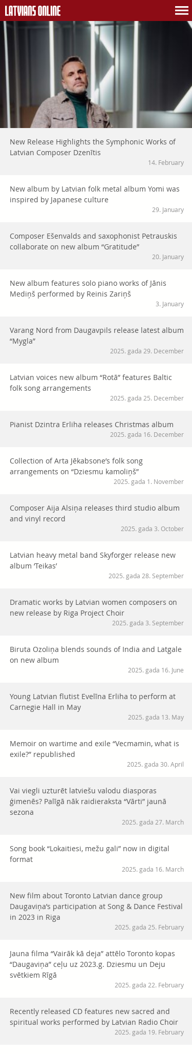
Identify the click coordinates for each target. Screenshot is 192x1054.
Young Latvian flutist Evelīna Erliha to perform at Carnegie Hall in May (97, 706)
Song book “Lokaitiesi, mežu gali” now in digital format (97, 859)
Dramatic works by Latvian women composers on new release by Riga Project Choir (97, 612)
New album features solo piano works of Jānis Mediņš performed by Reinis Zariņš (97, 293)
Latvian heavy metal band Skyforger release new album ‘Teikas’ (97, 565)
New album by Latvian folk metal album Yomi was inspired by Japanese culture (97, 199)
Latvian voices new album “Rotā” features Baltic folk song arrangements (97, 387)
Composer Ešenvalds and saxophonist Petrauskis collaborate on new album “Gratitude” (97, 246)
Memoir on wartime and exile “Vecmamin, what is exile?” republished (97, 754)
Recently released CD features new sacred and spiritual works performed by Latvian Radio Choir (97, 1021)
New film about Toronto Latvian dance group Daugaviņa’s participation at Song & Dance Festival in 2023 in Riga (97, 911)
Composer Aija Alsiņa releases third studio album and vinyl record (97, 518)
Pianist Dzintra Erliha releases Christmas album (97, 429)
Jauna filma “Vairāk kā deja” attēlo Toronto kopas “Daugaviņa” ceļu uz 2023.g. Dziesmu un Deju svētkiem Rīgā (97, 968)
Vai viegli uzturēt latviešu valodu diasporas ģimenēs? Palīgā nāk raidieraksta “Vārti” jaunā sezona (97, 806)
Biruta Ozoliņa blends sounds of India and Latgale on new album (97, 659)
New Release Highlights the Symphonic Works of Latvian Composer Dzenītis (97, 152)
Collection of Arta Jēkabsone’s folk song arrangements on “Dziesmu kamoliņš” (97, 471)
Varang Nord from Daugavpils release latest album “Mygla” (97, 340)
